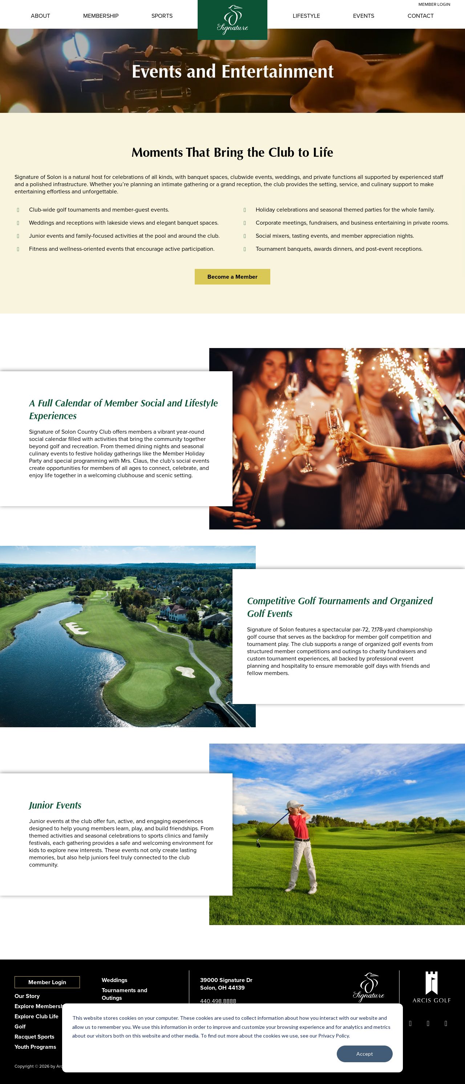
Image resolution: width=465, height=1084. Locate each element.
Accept (364, 1054)
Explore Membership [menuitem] (42, 1006)
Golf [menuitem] (20, 1026)
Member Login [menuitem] (47, 982)
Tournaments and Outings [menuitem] (124, 994)
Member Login (434, 4)
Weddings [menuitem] (115, 980)
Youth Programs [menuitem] (35, 1047)
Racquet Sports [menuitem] (34, 1036)
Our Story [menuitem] (27, 996)
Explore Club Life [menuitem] (36, 1016)
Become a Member (232, 277)
